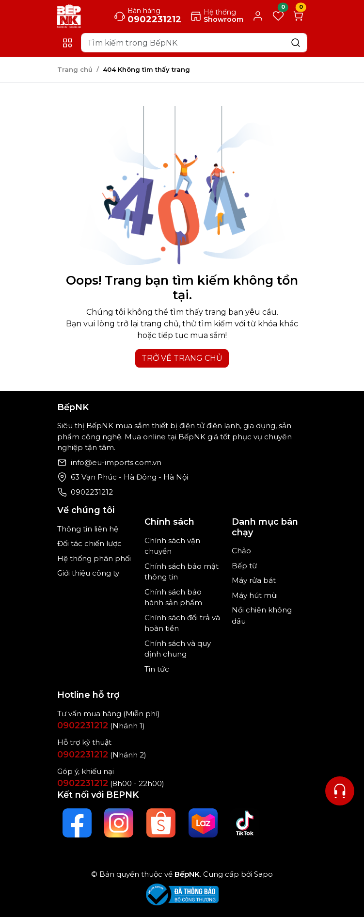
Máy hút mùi (255, 595)
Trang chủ (75, 69)
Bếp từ (244, 565)
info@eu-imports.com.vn (116, 462)
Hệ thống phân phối (94, 558)
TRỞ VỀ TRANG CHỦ (182, 358)
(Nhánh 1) (101, 725)
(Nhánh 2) (101, 754)
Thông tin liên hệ (87, 528)
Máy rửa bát (254, 580)
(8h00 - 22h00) (110, 783)
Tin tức (156, 669)
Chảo (241, 550)
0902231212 (92, 492)
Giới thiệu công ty (88, 573)
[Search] (194, 42)
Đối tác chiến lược (89, 543)
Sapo (262, 874)
